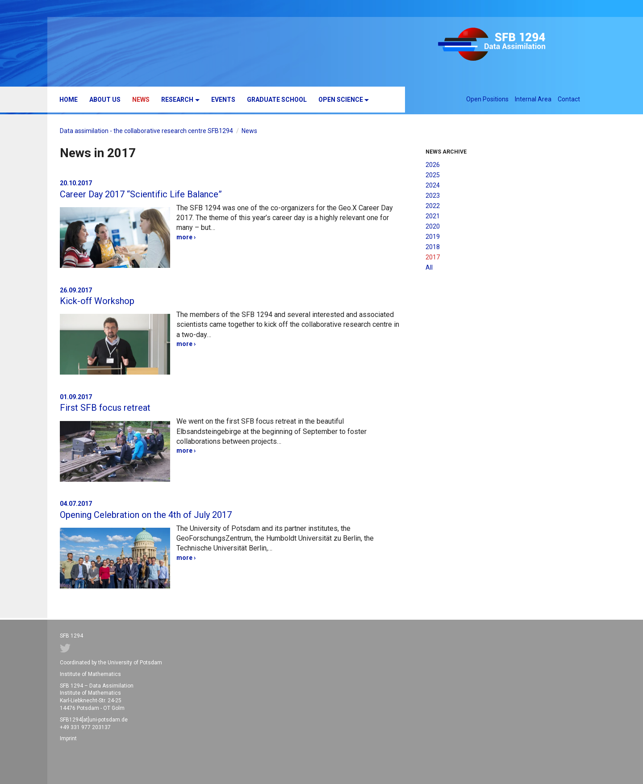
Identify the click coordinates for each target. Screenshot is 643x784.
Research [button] (177, 99)
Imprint (68, 738)
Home (68, 99)
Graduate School (277, 99)
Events (223, 99)
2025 (433, 175)
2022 (433, 205)
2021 (433, 216)
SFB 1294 (505, 45)
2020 (433, 226)
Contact (569, 99)
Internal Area (533, 99)
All (429, 267)
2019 (433, 236)
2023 (433, 195)
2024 (433, 185)
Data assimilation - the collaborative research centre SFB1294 (146, 130)
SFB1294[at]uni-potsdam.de (94, 720)
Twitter (65, 648)
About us (105, 99)
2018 (433, 246)
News (141, 99)
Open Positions (487, 99)
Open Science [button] (340, 99)
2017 (433, 257)
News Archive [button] (446, 152)
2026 (433, 164)
